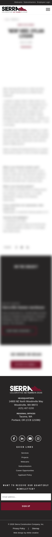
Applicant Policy (25, 475)
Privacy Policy (19, 528)
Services (25, 453)
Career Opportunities (25, 470)
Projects (24, 457)
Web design (18, 533)
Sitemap (35, 528)
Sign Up (26, 506)
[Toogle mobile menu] (48, 9)
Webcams (18, 2)
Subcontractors (30, 2)
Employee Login (43, 2)
